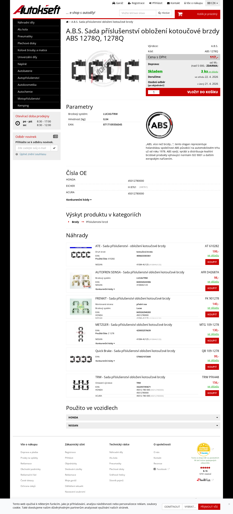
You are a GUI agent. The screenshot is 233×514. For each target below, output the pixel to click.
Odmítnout (172, 506)
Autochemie (25, 92)
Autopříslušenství (28, 78)
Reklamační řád (28, 474)
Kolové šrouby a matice (32, 50)
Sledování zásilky (73, 469)
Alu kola (23, 29)
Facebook (162, 469)
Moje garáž (70, 480)
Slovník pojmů (116, 480)
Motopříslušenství (29, 99)
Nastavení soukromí (75, 491)
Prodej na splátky (29, 457)
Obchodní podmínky (31, 469)
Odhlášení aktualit (74, 486)
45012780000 (136, 180)
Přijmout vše (209, 506)
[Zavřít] (229, 504)
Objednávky (71, 463)
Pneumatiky (25, 36)
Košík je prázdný (207, 14)
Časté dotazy (27, 480)
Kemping (23, 105)
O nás (156, 452)
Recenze (158, 463)
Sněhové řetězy (117, 474)
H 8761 (132, 187)
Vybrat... (190, 506)
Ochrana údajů (28, 486)
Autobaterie (25, 71)
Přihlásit (69, 457)
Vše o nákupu (29, 444)
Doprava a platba (29, 452)
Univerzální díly (27, 57)
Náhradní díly (26, 22)
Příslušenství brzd (97, 222)
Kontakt (157, 457)
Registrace (70, 452)
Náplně (22, 64)
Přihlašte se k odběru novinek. (34, 142)
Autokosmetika (27, 85)
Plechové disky (27, 43)
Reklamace (26, 463)
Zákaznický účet (75, 444)
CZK (213, 3)
